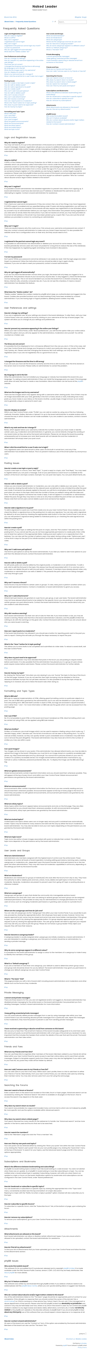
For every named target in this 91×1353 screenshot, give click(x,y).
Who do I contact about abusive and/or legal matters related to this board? (65, 121)
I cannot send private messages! (58, 56)
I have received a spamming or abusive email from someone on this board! (64, 61)
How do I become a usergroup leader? (59, 44)
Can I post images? (11, 119)
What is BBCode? (10, 114)
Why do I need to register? (13, 36)
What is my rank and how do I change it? (18, 74)
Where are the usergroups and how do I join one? (63, 42)
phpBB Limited (69, 1268)
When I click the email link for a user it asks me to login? (23, 76)
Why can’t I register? (11, 40)
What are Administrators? (55, 36)
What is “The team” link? (54, 50)
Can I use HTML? (10, 116)
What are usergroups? (54, 40)
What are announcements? (14, 123)
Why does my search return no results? (60, 80)
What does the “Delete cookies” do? (16, 52)
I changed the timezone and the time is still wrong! (22, 66)
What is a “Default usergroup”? (57, 48)
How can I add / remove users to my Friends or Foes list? (66, 71)
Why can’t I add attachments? (15, 97)
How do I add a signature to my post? (17, 87)
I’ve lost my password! (12, 48)
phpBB (80, 381)
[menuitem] (15, 17)
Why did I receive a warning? (14, 99)
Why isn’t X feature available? (56, 118)
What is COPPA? (9, 38)
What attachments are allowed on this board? (62, 107)
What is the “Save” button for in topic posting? (20, 103)
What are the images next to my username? (19, 70)
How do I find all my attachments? (58, 109)
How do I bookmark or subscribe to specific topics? (64, 96)
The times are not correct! (13, 64)
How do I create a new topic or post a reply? (19, 83)
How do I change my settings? (15, 58)
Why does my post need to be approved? (19, 105)
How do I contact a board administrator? (60, 124)
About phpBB (9, 1273)
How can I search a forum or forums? (59, 78)
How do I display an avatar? (14, 72)
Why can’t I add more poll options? (16, 91)
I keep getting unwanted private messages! (61, 58)
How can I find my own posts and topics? (60, 86)
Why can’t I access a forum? (14, 95)
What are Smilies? (10, 117)
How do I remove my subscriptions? (58, 100)
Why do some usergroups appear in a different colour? (65, 46)
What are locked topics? (12, 127)
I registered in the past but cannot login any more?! (22, 46)
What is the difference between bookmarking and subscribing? (63, 94)
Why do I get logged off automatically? (18, 50)
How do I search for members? (57, 84)
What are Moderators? (54, 38)
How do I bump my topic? (13, 107)
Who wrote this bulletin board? (57, 116)
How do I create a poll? (12, 89)
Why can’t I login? (10, 44)
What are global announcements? (16, 121)
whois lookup (9, 1301)
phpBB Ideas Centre (29, 1286)
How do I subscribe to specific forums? (59, 98)
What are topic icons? (12, 129)
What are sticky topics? (12, 125)
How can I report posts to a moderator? (18, 101)
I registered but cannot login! (14, 42)
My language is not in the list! (14, 68)
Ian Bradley (83, 1343)
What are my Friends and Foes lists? (59, 69)
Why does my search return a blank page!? (61, 82)
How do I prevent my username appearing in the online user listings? (23, 61)
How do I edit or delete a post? (15, 85)
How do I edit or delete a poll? (14, 93)
